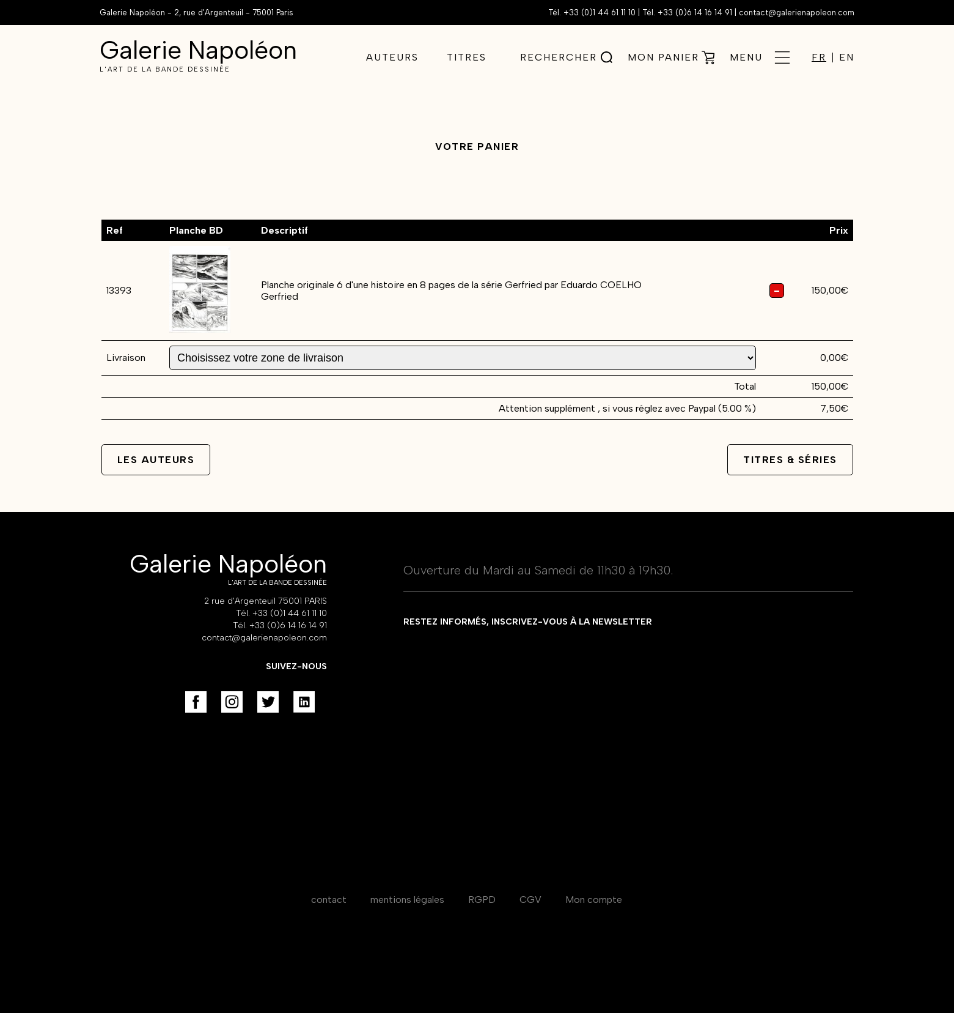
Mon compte (593, 899)
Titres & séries (790, 460)
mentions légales (407, 899)
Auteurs (392, 57)
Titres (466, 57)
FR (819, 57)
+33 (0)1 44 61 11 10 (599, 12)
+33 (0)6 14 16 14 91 (695, 12)
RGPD (482, 899)
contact (329, 899)
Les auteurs (156, 460)
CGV (530, 899)
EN (846, 57)
